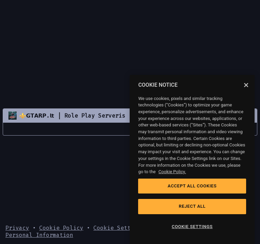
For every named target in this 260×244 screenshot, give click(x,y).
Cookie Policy (61, 227)
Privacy (17, 227)
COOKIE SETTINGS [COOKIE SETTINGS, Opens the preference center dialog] (192, 226)
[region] (192, 159)
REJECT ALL (192, 206)
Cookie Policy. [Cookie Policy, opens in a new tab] (172, 171)
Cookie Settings (118, 227)
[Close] (246, 85)
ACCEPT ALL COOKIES (192, 185)
